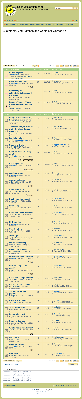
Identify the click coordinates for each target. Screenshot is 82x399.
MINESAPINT (16, 147)
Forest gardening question (21, 256)
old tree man (18, 238)
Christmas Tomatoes (18, 300)
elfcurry (56, 173)
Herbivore (14, 270)
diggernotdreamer (20, 140)
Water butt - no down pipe (20, 284)
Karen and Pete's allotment (21, 213)
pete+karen (17, 215)
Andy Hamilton (16, 109)
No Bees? (13, 353)
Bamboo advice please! (19, 199)
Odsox (16, 156)
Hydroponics (15, 222)
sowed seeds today (17, 243)
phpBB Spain (43, 391)
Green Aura (15, 75)
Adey (55, 90)
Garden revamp (16, 173)
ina (55, 151)
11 (32, 160)
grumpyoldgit (15, 251)
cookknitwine (15, 286)
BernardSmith (16, 182)
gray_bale (14, 122)
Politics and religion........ (20, 81)
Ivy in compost (15, 206)
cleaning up (14, 236)
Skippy (56, 284)
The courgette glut (17, 307)
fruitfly (13, 330)
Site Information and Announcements (21, 77)
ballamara (57, 277)
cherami (56, 81)
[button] (57, 66)
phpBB (35, 390)
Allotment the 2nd (17, 189)
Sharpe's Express (17, 321)
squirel (56, 72)
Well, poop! (14, 337)
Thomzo (57, 180)
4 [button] (68, 66)
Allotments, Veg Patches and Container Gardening (34, 30)
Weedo (13, 231)
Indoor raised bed (17, 314)
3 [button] (65, 66)
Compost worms (16, 344)
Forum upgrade (16, 73)
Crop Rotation (15, 229)
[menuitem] (16, 20)
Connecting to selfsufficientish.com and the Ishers (20, 93)
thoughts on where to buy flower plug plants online (20, 118)
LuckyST (57, 307)
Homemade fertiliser (18, 249)
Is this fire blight (16, 138)
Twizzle (56, 321)
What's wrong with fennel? (21, 328)
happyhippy (15, 201)
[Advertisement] (41, 48)
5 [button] (70, 66)
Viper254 (17, 191)
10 (30, 160)
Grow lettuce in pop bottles (21, 278)
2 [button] (63, 66)
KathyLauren (15, 339)
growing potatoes (17, 180)
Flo (55, 189)
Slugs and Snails (16, 145)
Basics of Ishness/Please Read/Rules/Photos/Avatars (20, 104)
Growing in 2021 (16, 164)
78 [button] (75, 66)
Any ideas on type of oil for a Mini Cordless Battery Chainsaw (21, 129)
